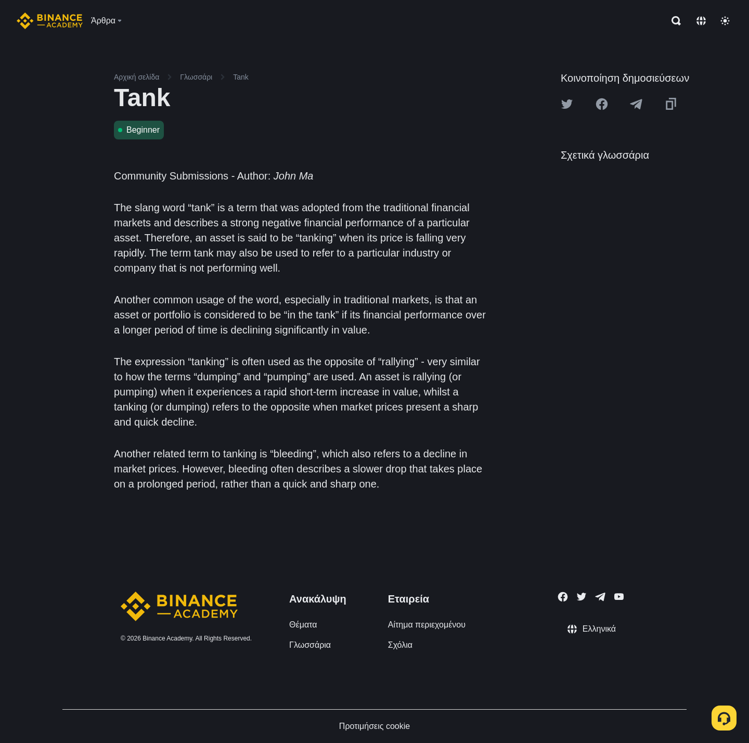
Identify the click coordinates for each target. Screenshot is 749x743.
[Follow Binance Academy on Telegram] (600, 596)
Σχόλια (400, 644)
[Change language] (701, 20)
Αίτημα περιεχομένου (427, 624)
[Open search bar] (673, 20)
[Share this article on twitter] (567, 104)
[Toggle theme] (725, 20)
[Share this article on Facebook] (602, 104)
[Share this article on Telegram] (636, 104)
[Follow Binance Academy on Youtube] (619, 596)
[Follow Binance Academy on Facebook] (563, 597)
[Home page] (50, 20)
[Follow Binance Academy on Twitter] (581, 597)
